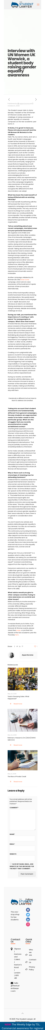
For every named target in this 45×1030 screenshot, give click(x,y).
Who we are (31, 952)
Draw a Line (25, 280)
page (18, 630)
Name (12, 834)
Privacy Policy (31, 968)
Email (12, 844)
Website (13, 854)
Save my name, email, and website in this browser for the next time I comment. (22, 866)
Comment (14, 808)
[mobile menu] (38, 5)
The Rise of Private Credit (17, 776)
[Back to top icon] (22, 1013)
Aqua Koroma (24, 103)
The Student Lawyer (24, 1019)
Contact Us (31, 960)
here (17, 635)
